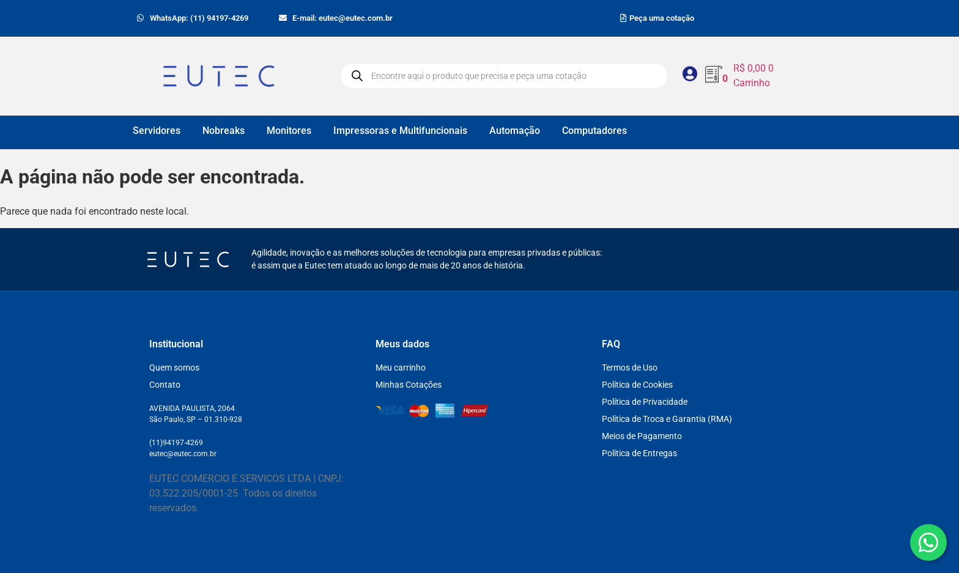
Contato (164, 385)
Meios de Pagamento (642, 436)
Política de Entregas (639, 453)
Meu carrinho (401, 367)
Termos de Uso (629, 367)
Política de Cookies (637, 385)
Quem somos (174, 367)
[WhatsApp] (928, 542)
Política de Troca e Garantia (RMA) (667, 419)
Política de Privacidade (644, 402)
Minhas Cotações (409, 385)
